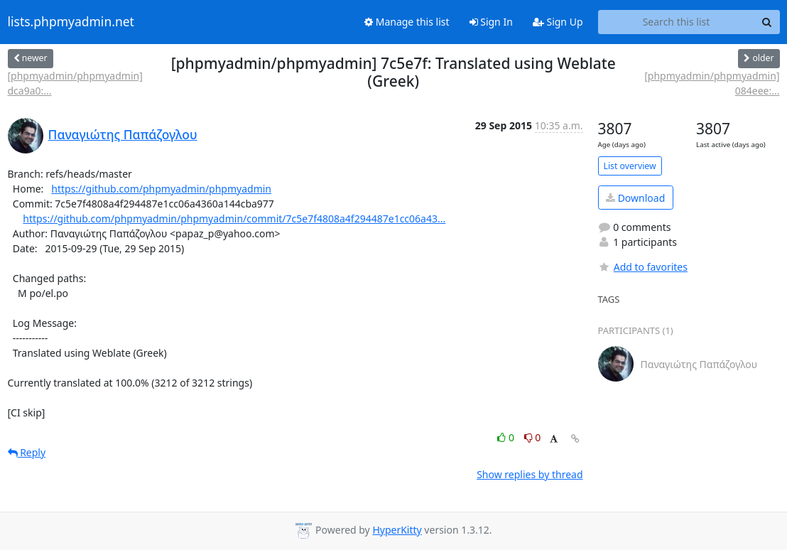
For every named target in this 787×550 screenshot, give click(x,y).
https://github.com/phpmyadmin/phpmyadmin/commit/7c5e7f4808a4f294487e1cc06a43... (234, 218)
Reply (27, 452)
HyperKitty (396, 529)
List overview (630, 166)
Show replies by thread (529, 474)
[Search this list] (676, 22)
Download (635, 198)
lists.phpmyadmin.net (71, 22)
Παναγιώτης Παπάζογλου (122, 134)
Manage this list (407, 21)
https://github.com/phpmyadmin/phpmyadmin (161, 188)
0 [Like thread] (506, 437)
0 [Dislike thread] (532, 437)
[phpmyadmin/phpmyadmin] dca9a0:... (75, 83)
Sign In (491, 21)
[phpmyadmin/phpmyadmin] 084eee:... (711, 83)
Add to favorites (643, 267)
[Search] (767, 22)
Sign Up (558, 21)
